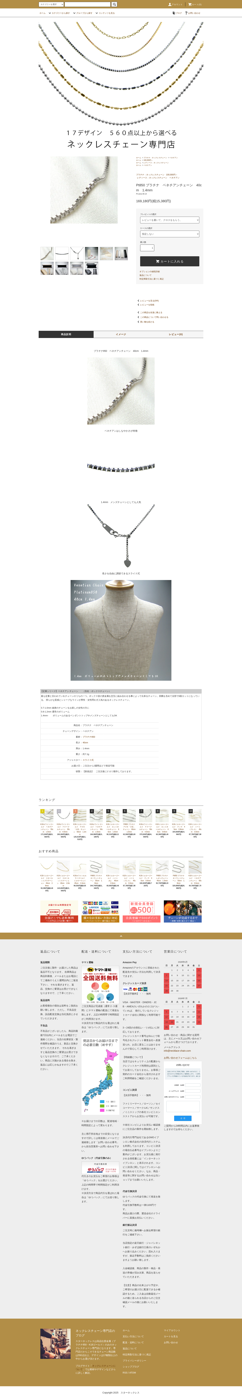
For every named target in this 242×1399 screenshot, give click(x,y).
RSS (125, 1372)
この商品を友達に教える (149, 312)
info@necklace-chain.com (177, 1050)
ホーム (42, 13)
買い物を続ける (145, 322)
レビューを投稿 (145, 305)
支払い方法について (133, 1336)
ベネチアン (173, 158)
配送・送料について (133, 1342)
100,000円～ (148, 160)
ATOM (132, 1372)
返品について (145, 275)
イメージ (121, 334)
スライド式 (88, 760)
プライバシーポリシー (134, 1360)
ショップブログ (131, 1366)
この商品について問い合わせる (152, 317)
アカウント (175, 4)
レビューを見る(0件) (147, 301)
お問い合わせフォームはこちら (180, 1057)
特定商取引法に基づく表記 (151, 279)
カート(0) (195, 4)
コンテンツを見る (105, 13)
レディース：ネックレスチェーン (156, 163)
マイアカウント (172, 1330)
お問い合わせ (192, 13)
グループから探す (82, 13)
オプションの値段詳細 (149, 271)
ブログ (177, 13)
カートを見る (171, 1336)
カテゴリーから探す (59, 13)
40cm (85, 742)
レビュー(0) (176, 334)
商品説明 (66, 334)
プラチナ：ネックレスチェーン (155, 158)
